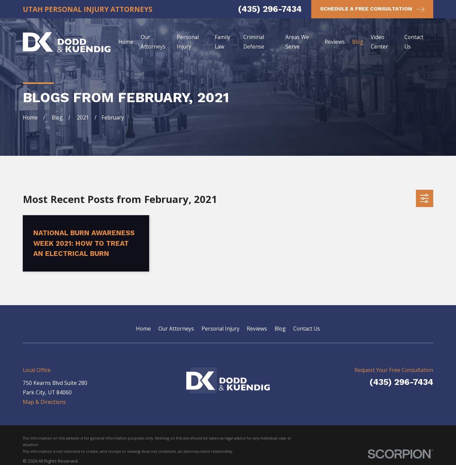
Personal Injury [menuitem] (188, 41)
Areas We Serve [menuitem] (297, 41)
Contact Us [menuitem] (413, 41)
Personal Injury (220, 328)
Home (143, 328)
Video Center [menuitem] (379, 41)
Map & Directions (44, 402)
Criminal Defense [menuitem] (253, 41)
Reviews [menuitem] (335, 41)
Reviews (257, 328)
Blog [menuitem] (357, 41)
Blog (280, 328)
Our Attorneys (176, 328)
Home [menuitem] (125, 41)
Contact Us (306, 328)
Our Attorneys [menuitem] (153, 41)
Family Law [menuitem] (222, 41)
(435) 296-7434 (270, 9)
